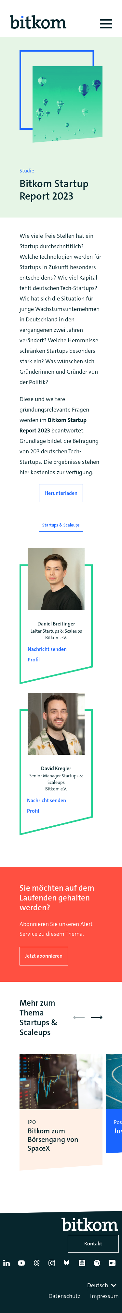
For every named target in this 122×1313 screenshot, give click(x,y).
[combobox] (102, 1285)
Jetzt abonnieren (43, 955)
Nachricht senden (47, 649)
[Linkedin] (7, 1266)
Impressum (104, 1296)
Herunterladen (61, 493)
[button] (96, 1017)
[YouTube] (22, 1266)
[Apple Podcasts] (83, 1266)
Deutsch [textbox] (97, 1285)
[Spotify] (98, 1266)
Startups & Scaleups (61, 525)
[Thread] (38, 1266)
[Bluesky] (68, 1266)
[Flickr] (113, 1266)
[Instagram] (53, 1266)
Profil (34, 659)
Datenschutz (64, 1296)
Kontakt (93, 1243)
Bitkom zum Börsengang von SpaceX (53, 1140)
